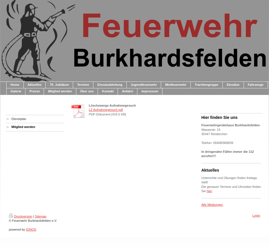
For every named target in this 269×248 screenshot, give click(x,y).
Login (256, 215)
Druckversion (20, 216)
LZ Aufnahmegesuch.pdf (106, 109)
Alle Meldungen (212, 204)
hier (209, 191)
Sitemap (40, 216)
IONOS (31, 229)
